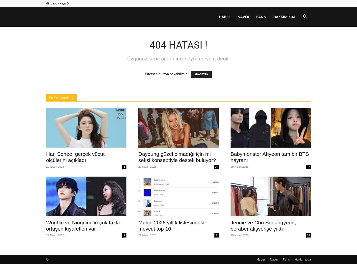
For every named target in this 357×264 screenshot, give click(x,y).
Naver (243, 16)
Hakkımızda (284, 16)
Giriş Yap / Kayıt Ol (57, 3)
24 (216, 166)
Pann (261, 16)
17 (308, 166)
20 (308, 235)
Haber (225, 16)
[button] (305, 17)
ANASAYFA (201, 74)
